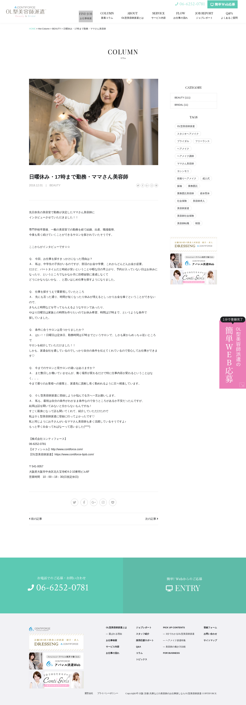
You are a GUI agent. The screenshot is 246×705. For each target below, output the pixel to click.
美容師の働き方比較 (176, 646)
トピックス (141, 659)
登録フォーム (210, 627)
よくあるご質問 (230, 15)
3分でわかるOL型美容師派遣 (180, 634)
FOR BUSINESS (171, 653)
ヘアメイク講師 (185, 156)
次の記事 (150, 518)
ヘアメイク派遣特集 (176, 640)
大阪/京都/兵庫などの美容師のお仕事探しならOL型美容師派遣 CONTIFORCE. (178, 693)
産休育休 (205, 193)
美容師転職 (183, 223)
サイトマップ (210, 640)
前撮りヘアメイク (186, 178)
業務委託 (193, 186)
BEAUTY (179, 97)
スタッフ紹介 (142, 634)
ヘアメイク (183, 148)
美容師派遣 (183, 208)
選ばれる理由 (115, 634)
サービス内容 (161, 15)
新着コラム (112, 15)
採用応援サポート (145, 640)
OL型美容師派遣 (186, 126)
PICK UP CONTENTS (174, 627)
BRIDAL (179, 104)
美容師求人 (199, 200)
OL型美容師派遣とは (136, 15)
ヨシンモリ (183, 171)
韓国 (197, 223)
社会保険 (182, 200)
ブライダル (183, 141)
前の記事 (36, 518)
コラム (139, 653)
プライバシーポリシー (108, 693)
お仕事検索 (91, 15)
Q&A (138, 646)
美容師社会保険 (185, 215)
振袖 (179, 186)
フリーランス (202, 141)
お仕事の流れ (182, 15)
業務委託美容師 (185, 193)
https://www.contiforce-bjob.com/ (74, 454)
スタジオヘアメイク (188, 133)
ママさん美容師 (185, 163)
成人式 (206, 178)
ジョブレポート (205, 15)
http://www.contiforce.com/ (67, 449)
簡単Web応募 (222, 5)
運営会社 (89, 693)
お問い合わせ (210, 634)
